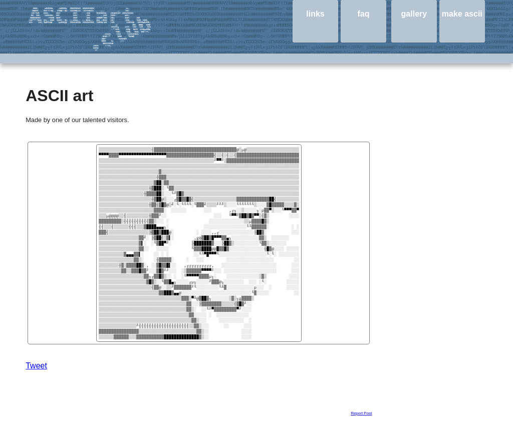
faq (363, 14)
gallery (414, 14)
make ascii (462, 14)
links (315, 14)
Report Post (361, 413)
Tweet (36, 365)
